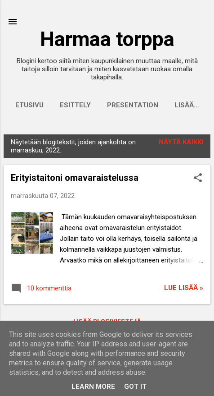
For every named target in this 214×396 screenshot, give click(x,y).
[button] (197, 178)
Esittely (75, 105)
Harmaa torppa (107, 39)
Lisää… (186, 105)
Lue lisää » (183, 288)
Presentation (132, 105)
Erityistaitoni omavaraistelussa (74, 177)
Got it (135, 386)
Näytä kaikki (181, 142)
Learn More (93, 386)
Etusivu (29, 105)
